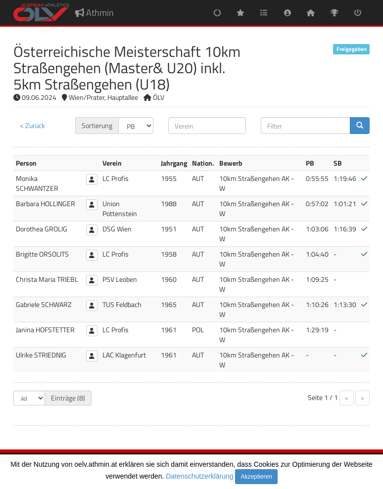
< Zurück (32, 125)
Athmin (94, 12)
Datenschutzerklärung (199, 476)
